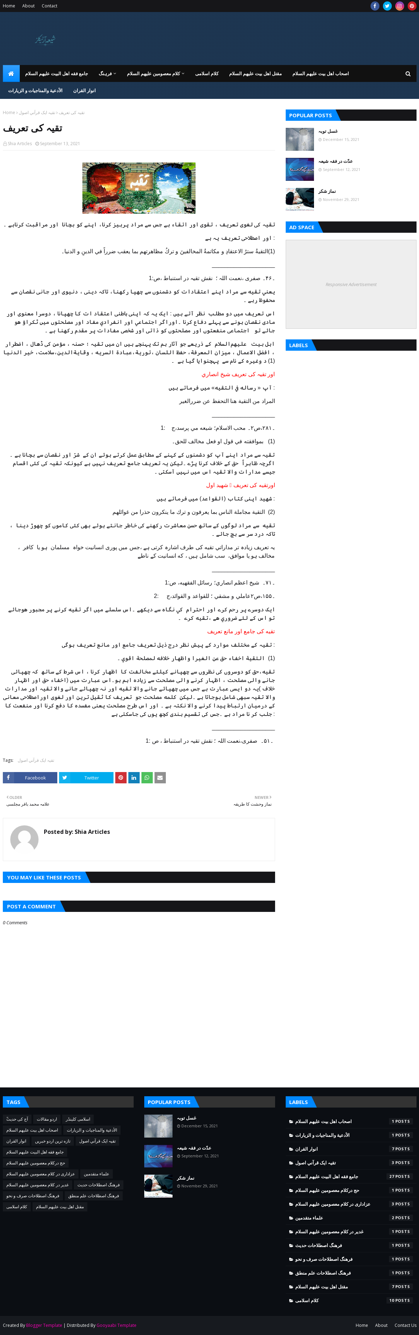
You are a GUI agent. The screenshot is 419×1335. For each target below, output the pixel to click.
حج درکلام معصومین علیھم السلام (35, 1163)
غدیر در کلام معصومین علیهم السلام (37, 1185)
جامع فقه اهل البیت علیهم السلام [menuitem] (56, 73)
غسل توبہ (328, 131)
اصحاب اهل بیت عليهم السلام (32, 1130)
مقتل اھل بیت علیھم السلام (60, 1207)
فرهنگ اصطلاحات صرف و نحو (32, 1196)
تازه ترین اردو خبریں (52, 1141)
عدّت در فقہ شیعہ (335, 161)
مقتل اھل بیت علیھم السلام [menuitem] (255, 73)
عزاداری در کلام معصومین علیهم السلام (40, 1174)
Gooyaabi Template (116, 1325)
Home (9, 6)
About (28, 6)
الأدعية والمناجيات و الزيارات (92, 1130)
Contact (49, 6)
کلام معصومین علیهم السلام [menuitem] (153, 73)
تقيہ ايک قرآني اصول (37, 112)
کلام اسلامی (16, 1207)
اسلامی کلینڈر (78, 1119)
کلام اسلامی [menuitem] (207, 73)
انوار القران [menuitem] (84, 90)
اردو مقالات (47, 1119)
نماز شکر (327, 191)
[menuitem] (11, 73)
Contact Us (406, 1325)
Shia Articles (20, 144)
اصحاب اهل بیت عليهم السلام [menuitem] (320, 73)
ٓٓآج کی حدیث (17, 1119)
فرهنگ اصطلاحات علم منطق (93, 1196)
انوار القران (16, 1141)
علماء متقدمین (96, 1174)
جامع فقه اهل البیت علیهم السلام (35, 1152)
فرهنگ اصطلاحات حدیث (98, 1185)
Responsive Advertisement (351, 284)
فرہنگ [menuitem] (105, 73)
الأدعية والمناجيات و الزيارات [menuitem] (35, 90)
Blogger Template (44, 1325)
